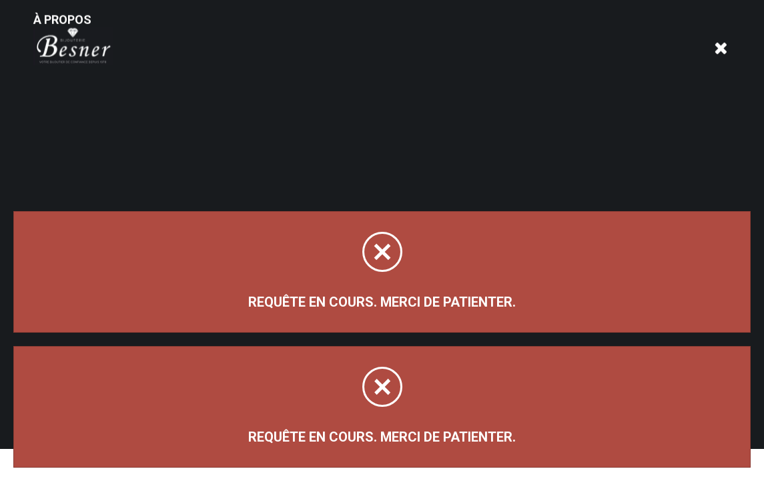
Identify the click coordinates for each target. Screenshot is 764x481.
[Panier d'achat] (722, 31)
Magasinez (78, 129)
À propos (189, 42)
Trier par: (580, 146)
